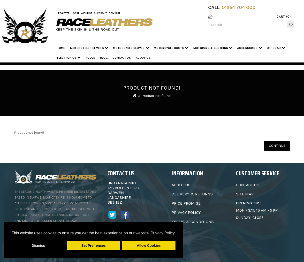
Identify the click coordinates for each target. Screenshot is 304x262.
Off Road (276, 48)
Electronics (69, 57)
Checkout (100, 13)
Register (64, 13)
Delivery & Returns (192, 194)
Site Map (245, 194)
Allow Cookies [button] (148, 245)
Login (75, 13)
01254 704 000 (239, 7)
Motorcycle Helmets (89, 48)
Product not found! (156, 96)
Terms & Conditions (193, 221)
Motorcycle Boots (171, 48)
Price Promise (186, 203)
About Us (181, 184)
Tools (90, 57)
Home (61, 48)
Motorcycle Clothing (212, 48)
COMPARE (115, 13)
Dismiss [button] (38, 245)
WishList (86, 13)
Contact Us (122, 57)
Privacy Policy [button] (163, 233)
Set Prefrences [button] (93, 245)
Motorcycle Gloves (131, 48)
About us (143, 57)
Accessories (249, 48)
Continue (277, 146)
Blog (104, 57)
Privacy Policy (186, 212)
